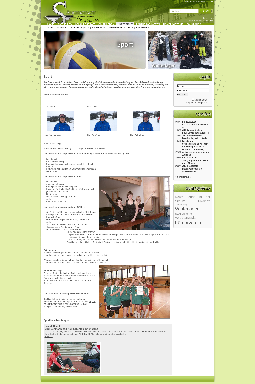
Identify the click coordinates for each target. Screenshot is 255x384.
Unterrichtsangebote (79, 28)
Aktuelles (65, 24)
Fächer (199, 20)
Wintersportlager (51, 275)
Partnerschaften (148, 24)
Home (50, 24)
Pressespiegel (181, 204)
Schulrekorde (142, 28)
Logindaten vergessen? (197, 102)
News (179, 197)
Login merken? (201, 100)
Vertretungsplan (186, 217)
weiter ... (49, 336)
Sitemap (200, 1)
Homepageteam (173, 24)
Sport (191, 20)
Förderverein (188, 222)
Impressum (209, 1)
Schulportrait (85, 24)
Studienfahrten (184, 213)
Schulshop (193, 24)
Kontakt (186, 1)
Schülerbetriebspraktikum (121, 28)
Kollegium (61, 28)
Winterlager (187, 208)
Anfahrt (193, 1)
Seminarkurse (98, 28)
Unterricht (209, 20)
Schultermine (184, 177)
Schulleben (106, 24)
